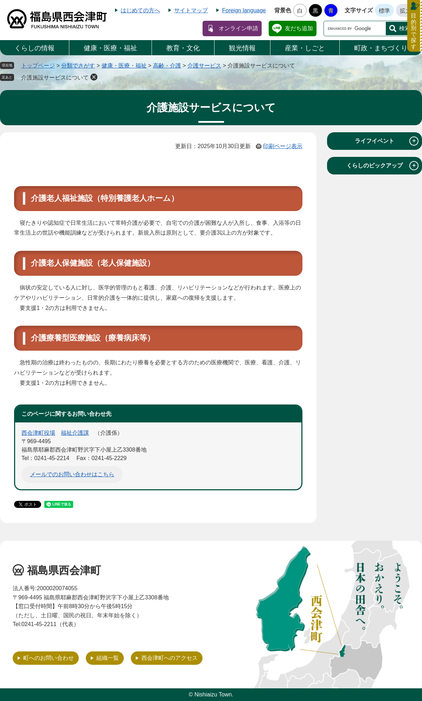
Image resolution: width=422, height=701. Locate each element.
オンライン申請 (238, 28)
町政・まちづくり (381, 48)
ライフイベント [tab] (386, 141)
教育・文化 (183, 48)
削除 (93, 77)
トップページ (38, 66)
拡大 (405, 11)
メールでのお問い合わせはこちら (72, 474)
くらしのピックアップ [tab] (382, 165)
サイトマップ (191, 10)
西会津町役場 (38, 433)
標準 (384, 11)
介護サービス (204, 66)
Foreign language (244, 10)
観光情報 (242, 48)
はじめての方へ (140, 10)
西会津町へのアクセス (169, 658)
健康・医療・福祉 (110, 48)
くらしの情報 (34, 48)
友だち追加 (299, 28)
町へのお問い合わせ (48, 658)
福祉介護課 (75, 433)
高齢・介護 (167, 66)
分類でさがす (78, 66)
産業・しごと (305, 48)
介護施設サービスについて (55, 78)
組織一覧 (107, 658)
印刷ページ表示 (282, 146)
